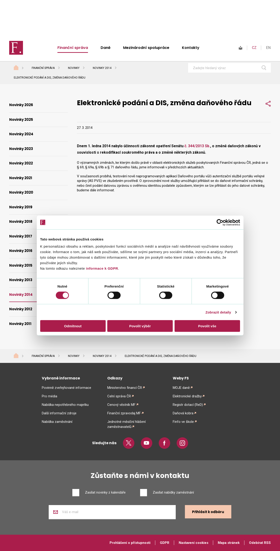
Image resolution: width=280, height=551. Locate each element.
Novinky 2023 (21, 148)
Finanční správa (72, 47)
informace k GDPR (101, 268)
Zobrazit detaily (218, 312)
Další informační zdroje (59, 413)
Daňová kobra (183, 413)
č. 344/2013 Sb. (197, 146)
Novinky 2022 (21, 163)
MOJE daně (181, 388)
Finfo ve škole (183, 422)
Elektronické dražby (187, 396)
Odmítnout (73, 326)
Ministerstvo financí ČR (124, 388)
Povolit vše (207, 326)
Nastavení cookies (193, 543)
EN (268, 47)
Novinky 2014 (102, 68)
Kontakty (190, 47)
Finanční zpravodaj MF (124, 413)
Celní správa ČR (119, 396)
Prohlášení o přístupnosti (130, 543)
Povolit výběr (140, 326)
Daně (105, 47)
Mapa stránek (229, 543)
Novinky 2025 (21, 119)
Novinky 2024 (21, 134)
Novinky (73, 68)
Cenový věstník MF (121, 405)
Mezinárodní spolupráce (146, 47)
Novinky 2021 (20, 177)
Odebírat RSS (260, 543)
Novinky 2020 (21, 192)
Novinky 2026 (21, 104)
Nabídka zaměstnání (57, 422)
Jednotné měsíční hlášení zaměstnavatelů (126, 424)
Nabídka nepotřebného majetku (65, 405)
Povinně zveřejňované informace (66, 388)
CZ (254, 47)
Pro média (49, 396)
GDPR (164, 543)
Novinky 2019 (20, 207)
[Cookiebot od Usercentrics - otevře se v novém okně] (220, 222)
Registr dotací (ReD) (188, 405)
